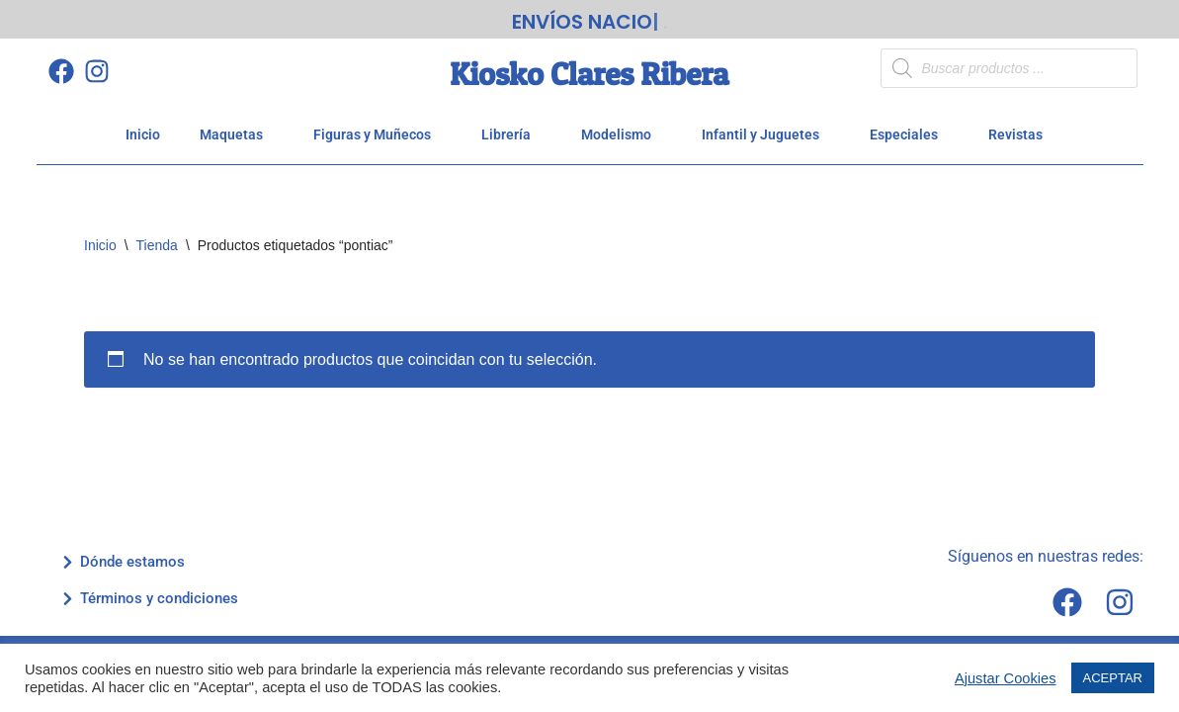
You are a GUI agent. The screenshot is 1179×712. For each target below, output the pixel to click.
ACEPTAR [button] (1112, 677)
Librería (511, 134)
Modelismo (621, 134)
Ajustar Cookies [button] (1005, 678)
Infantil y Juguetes (766, 134)
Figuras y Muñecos (377, 134)
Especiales (909, 134)
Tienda (157, 245)
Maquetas (237, 134)
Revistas (1020, 134)
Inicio (143, 134)
